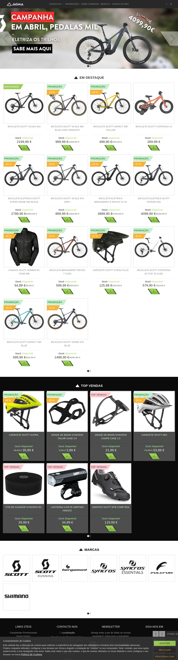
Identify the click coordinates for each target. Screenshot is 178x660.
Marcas (105, 4)
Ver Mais (24, 148)
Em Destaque (89, 78)
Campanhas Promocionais (23, 632)
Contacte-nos (120, 4)
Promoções (72, 4)
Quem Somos (23, 636)
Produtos (56, 4)
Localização (67, 632)
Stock (18, 138)
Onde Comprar (90, 4)
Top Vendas (89, 386)
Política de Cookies (31, 654)
